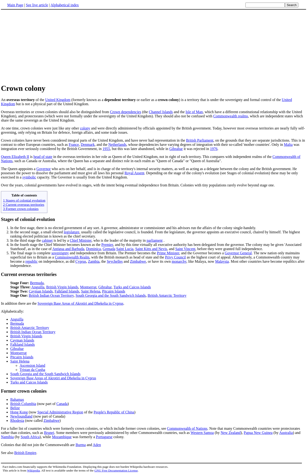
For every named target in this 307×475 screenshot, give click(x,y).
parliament (155, 240)
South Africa (30, 437)
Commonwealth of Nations (187, 428)
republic (31, 261)
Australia (286, 433)
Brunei (49, 433)
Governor (43, 169)
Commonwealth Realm (72, 257)
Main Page (15, 5)
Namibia (7, 437)
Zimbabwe (138, 261)
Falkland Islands (67, 291)
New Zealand (231, 433)
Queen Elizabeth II (15, 157)
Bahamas (17, 400)
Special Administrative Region (60, 412)
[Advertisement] (153, 46)
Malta (288, 145)
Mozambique (62, 437)
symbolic (29, 177)
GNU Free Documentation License (116, 470)
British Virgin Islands (62, 287)
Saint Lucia (124, 249)
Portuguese (104, 437)
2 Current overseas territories (23, 204)
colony (85, 128)
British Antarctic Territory (167, 295)
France (74, 145)
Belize (15, 408)
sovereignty (60, 253)
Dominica (93, 249)
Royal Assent (134, 173)
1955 (106, 149)
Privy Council (175, 257)
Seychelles (115, 261)
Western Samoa (202, 433)
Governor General (238, 253)
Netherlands (117, 145)
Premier (107, 245)
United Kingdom (57, 100)
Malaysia (222, 261)
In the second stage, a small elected (37, 232)
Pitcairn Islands (113, 291)
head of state (43, 157)
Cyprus (80, 261)
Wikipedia (33, 470)
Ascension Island (32, 365)
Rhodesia (17, 421)
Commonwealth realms (230, 116)
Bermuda (37, 283)
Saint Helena (90, 291)
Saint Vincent (185, 249)
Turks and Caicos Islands (132, 287)
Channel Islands (161, 112)
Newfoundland (21, 416)
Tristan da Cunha (32, 370)
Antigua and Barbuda (68, 249)
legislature (71, 232)
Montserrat (88, 287)
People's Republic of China (114, 412)
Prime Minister (168, 253)
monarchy (179, 261)
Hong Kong (19, 412)
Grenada (109, 249)
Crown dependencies (125, 112)
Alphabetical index (64, 5)
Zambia (93, 261)
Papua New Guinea (258, 433)
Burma (81, 445)
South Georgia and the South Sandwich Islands (111, 295)
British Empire (25, 453)
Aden (97, 445)
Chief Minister (80, 240)
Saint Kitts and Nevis (151, 249)
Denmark (88, 145)
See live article (37, 5)
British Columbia (23, 404)
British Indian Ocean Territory (51, 295)
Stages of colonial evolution (28, 219)
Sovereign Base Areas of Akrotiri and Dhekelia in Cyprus (80, 303)
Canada (62, 404)
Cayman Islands (41, 291)
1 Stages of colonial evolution (24, 200)
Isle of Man (194, 112)
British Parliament (199, 140)
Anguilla (37, 287)
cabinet (47, 240)
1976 (213, 149)
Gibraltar (176, 149)
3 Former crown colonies (20, 209)
